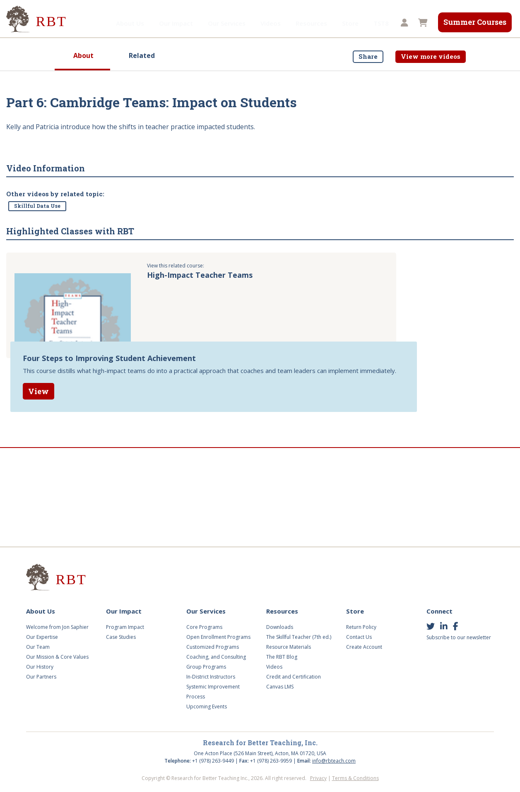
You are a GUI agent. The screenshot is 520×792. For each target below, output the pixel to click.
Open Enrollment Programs (218, 636)
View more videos (430, 56)
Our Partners (41, 676)
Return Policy (361, 627)
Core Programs (204, 627)
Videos (231, 23)
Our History (39, 666)
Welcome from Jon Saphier (57, 627)
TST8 (341, 23)
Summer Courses (474, 22)
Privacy (318, 778)
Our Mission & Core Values (57, 656)
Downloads (279, 627)
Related (142, 55)
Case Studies (121, 636)
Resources (271, 23)
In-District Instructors (210, 676)
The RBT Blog (281, 656)
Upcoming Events (206, 706)
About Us (90, 23)
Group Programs (206, 666)
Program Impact (125, 627)
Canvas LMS (280, 686)
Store (310, 23)
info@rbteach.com (334, 760)
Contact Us (359, 636)
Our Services (187, 23)
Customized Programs (212, 646)
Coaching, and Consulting (216, 656)
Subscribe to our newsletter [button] (458, 637)
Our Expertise (42, 636)
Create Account (364, 646)
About (83, 55)
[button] (403, 23)
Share (368, 56)
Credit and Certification (293, 676)
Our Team (38, 646)
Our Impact (136, 23)
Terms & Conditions (355, 778)
